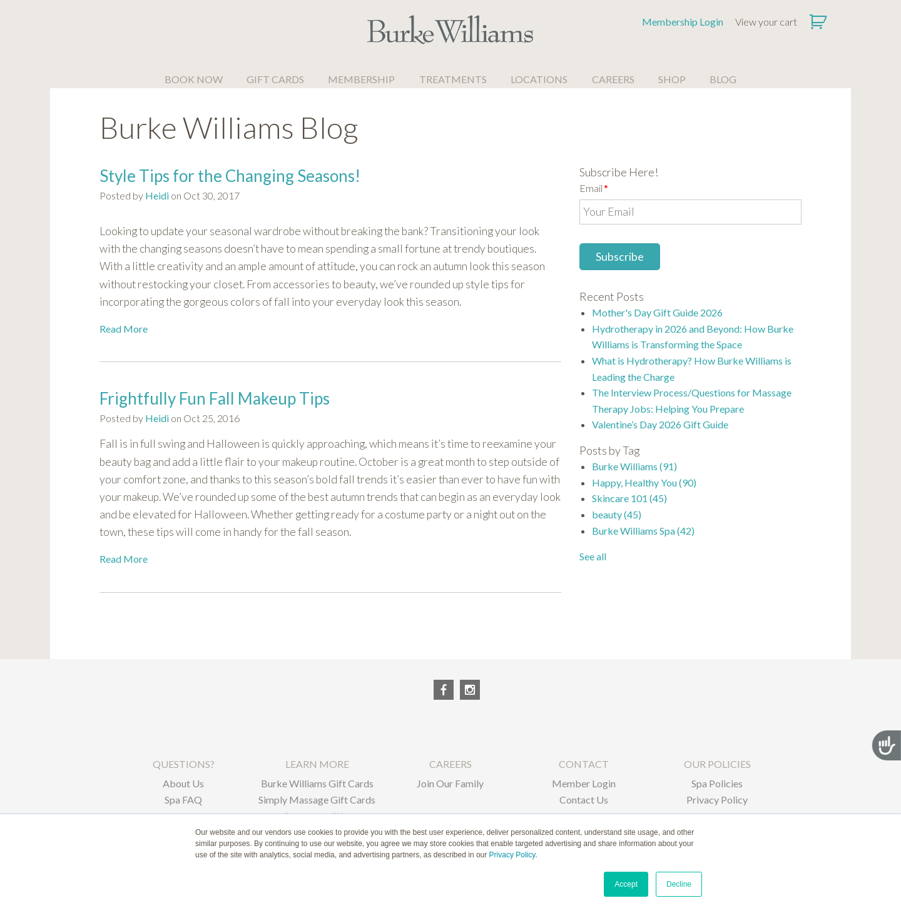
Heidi (157, 195)
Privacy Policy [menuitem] (717, 799)
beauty (616, 514)
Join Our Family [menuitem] (450, 783)
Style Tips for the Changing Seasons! (229, 176)
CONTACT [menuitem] (584, 764)
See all (592, 556)
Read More (123, 329)
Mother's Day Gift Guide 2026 (657, 312)
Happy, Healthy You (644, 482)
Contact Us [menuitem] (583, 799)
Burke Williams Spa (643, 531)
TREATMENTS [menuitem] (453, 79)
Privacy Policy (512, 854)
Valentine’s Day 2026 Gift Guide (660, 424)
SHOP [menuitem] (672, 79)
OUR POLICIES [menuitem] (717, 764)
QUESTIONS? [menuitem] (184, 764)
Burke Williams (634, 466)
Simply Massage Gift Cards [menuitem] (316, 799)
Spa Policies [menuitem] (717, 783)
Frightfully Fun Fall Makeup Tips (214, 398)
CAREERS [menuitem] (613, 79)
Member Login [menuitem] (584, 783)
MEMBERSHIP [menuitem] (361, 79)
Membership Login (682, 22)
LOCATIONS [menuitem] (539, 79)
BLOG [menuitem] (723, 79)
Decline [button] (678, 884)
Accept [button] (626, 884)
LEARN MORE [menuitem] (317, 764)
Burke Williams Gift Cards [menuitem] (317, 783)
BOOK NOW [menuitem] (194, 79)
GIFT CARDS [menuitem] (275, 79)
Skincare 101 (629, 498)
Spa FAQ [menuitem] (183, 799)
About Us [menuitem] (183, 783)
